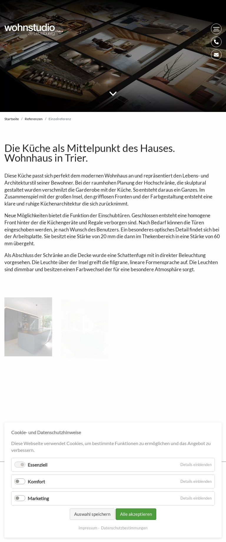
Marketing (38, 498)
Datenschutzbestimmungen (124, 528)
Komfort (36, 481)
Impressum (88, 528)
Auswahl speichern (92, 514)
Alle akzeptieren (136, 514)
